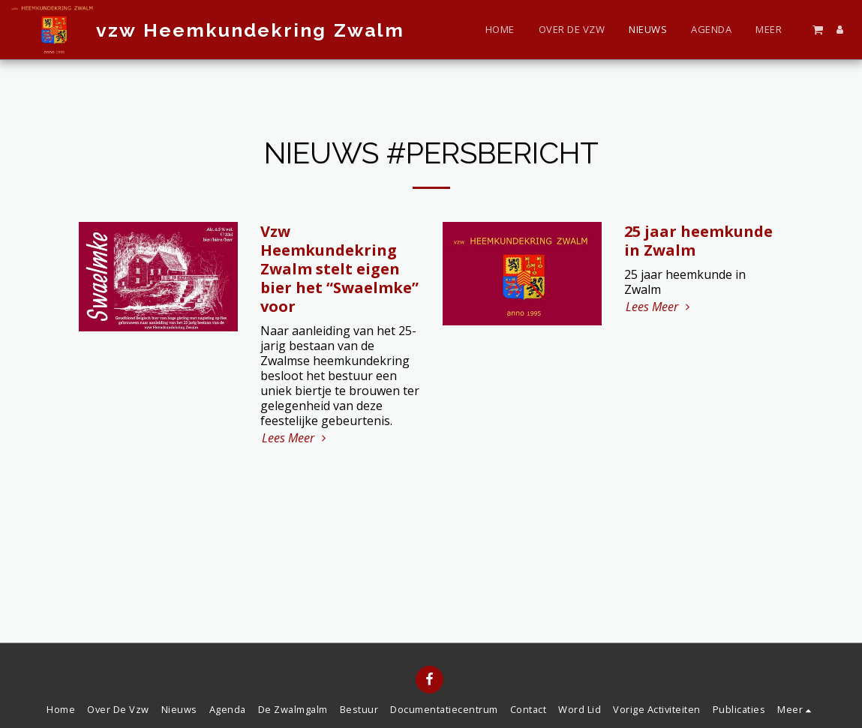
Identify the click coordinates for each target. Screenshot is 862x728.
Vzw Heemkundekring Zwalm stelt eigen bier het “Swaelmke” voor (339, 268)
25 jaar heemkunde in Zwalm (698, 240)
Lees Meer (295, 437)
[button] (817, 29)
